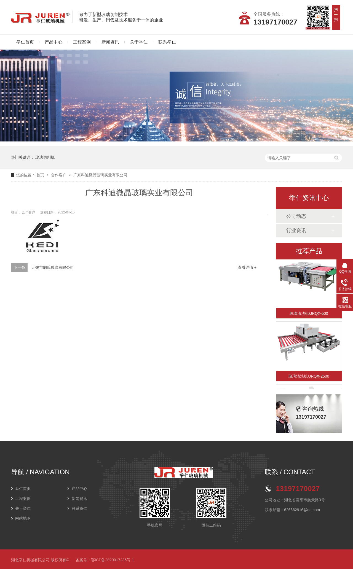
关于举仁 (139, 42)
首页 (40, 175)
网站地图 (23, 518)
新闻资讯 (110, 42)
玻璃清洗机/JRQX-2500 (308, 377)
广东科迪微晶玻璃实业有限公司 (100, 175)
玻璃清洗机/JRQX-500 (309, 314)
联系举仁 (167, 42)
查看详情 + (247, 267)
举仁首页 (25, 42)
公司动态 (296, 216)
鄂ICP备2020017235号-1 (112, 560)
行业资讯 (296, 230)
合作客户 (59, 175)
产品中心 (53, 42)
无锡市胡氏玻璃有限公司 (52, 267)
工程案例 (82, 42)
